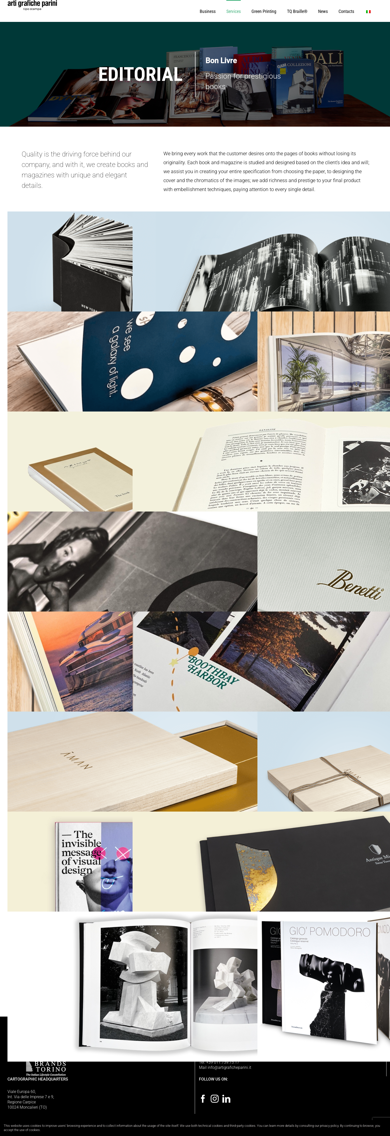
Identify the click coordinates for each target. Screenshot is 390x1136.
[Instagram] (215, 1099)
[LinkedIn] (226, 1099)
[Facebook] (203, 1099)
